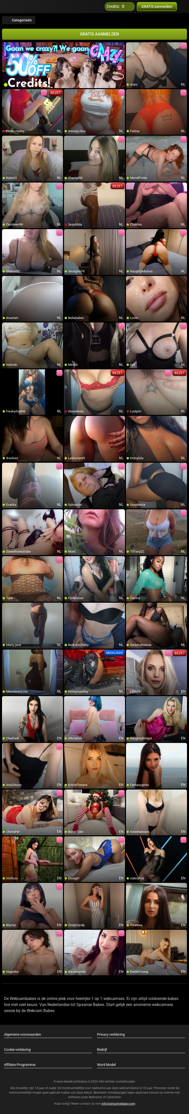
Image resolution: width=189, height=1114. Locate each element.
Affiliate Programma (20, 1065)
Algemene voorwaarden (22, 1034)
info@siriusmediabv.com (118, 1103)
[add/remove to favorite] (130, 46)
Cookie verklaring (17, 1050)
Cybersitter (113, 1097)
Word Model (106, 1065)
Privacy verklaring (111, 1034)
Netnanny (96, 1097)
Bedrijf (102, 1050)
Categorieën (19, 20)
